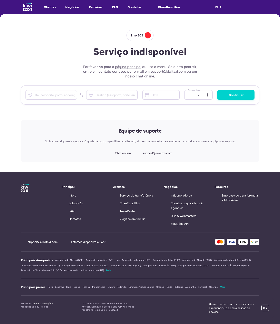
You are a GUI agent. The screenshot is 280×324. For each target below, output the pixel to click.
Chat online (119, 153)
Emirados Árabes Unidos (141, 286)
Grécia (77, 286)
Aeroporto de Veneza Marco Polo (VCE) (41, 270)
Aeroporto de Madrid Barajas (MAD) (232, 259)
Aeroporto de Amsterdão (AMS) (159, 265)
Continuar (236, 95)
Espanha (59, 286)
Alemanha (190, 286)
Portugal (202, 286)
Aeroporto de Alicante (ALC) (197, 259)
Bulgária (179, 286)
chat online (145, 76)
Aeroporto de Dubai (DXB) (166, 259)
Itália (68, 286)
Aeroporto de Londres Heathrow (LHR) (84, 270)
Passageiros (194, 90)
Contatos (134, 7)
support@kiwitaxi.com (168, 71)
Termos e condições (42, 303)
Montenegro (98, 286)
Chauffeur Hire (165, 7)
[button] (81, 95)
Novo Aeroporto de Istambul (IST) (133, 259)
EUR (218, 7)
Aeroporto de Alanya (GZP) (69, 259)
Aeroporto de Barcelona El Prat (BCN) (40, 265)
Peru (50, 286)
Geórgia (213, 286)
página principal (128, 66)
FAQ (115, 7)
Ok (265, 308)
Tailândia (121, 286)
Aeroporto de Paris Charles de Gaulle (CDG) (85, 265)
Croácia (160, 286)
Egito (169, 286)
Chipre (111, 286)
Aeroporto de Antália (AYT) (99, 259)
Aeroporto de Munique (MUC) (194, 265)
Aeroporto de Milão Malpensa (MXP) (231, 265)
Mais (108, 270)
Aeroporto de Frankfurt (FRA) (126, 265)
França (86, 286)
